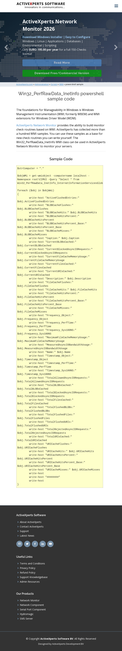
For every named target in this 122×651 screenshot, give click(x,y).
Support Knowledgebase (34, 577)
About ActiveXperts (30, 522)
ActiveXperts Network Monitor (36, 125)
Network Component (32, 605)
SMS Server (26, 618)
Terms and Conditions (32, 563)
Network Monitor (29, 600)
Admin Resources (30, 581)
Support (24, 531)
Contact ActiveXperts (32, 526)
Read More (62, 66)
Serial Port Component (33, 609)
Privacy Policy (27, 568)
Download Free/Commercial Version (62, 77)
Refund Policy (27, 572)
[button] (6, 47)
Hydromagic (27, 614)
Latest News (27, 535)
